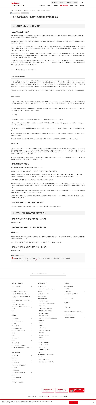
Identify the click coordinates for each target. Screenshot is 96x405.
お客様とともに (42, 325)
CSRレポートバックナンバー (44, 359)
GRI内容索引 (40, 357)
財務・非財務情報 (15, 362)
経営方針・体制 (15, 355)
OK (73, 402)
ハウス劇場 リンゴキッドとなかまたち (20, 291)
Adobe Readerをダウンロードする (27, 260)
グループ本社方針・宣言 (17, 328)
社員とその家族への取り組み (45, 330)
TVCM (13, 310)
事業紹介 (13, 335)
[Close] (93, 402)
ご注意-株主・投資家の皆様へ (18, 382)
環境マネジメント (42, 305)
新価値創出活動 (67, 291)
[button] (15, 13)
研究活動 (66, 283)
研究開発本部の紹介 (68, 286)
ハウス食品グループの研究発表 (71, 293)
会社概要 (13, 333)
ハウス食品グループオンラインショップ (61, 390)
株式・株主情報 (15, 375)
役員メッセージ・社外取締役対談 (19, 345)
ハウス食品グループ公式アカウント (47, 390)
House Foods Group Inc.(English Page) (73, 311)
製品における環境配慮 (43, 313)
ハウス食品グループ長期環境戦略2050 (47, 303)
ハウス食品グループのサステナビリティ (46, 288)
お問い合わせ (75, 2)
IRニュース (14, 357)
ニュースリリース (55, 2)
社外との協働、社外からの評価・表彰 (46, 361)
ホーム (12, 10)
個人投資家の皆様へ (16, 370)
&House (13, 288)
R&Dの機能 (66, 288)
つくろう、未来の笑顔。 (17, 286)
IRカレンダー (14, 360)
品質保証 (41, 322)
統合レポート (41, 352)
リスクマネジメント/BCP (44, 349)
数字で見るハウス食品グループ (18, 330)
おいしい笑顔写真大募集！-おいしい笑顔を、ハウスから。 (21, 301)
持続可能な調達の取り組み (44, 335)
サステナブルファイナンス (43, 293)
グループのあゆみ (15, 338)
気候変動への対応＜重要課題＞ (45, 308)
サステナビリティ (42, 283)
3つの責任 (14, 323)
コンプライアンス (42, 347)
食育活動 (41, 337)
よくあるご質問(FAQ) (16, 377)
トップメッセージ (15, 318)
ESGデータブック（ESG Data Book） (46, 354)
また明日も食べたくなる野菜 (18, 304)
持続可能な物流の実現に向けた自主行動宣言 (21, 347)
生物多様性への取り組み (44, 315)
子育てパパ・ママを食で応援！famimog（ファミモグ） (21, 297)
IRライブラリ (26, 10)
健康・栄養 (41, 332)
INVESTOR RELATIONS (69, 317)
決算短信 (33, 10)
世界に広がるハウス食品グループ (19, 372)
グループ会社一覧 (68, 2)
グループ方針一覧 (15, 325)
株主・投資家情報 (19, 10)
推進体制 (40, 291)
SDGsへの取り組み (42, 296)
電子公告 (13, 379)
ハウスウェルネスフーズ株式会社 (59, 396)
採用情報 (61, 2)
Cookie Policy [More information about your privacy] (29, 402)
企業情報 (14, 315)
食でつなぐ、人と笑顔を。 (18, 283)
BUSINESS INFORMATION (70, 315)
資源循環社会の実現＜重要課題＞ (46, 310)
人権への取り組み (42, 327)
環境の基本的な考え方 (43, 301)
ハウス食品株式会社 (43, 396)
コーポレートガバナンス (44, 344)
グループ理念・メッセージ (17, 321)
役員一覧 (13, 340)
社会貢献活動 (42, 339)
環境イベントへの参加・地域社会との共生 (48, 318)
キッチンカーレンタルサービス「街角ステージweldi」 (21, 307)
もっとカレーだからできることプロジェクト (21, 293)
